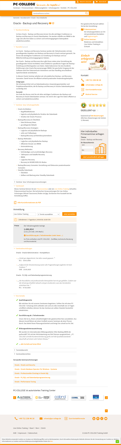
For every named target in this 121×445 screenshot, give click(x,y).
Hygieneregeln (92, 36)
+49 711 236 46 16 (93, 80)
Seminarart (20, 186)
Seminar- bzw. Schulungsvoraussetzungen (31, 182)
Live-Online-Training (61, 189)
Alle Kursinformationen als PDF (29, 202)
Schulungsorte (54, 8)
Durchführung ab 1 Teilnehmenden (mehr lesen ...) (44, 235)
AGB (14, 433)
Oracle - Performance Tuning (25, 382)
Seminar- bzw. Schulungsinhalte (27, 105)
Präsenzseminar (42, 189)
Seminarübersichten (23, 354)
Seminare (16, 8)
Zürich (43, 428)
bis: (83, 150)
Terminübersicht (22, 350)
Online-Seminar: (90, 39)
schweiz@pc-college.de (94, 85)
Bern (37, 428)
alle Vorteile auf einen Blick (31, 344)
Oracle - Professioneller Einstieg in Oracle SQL (31, 373)
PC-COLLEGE (72, 8)
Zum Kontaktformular (94, 89)
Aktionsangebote (41, 8)
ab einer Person (66, 321)
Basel (32, 428)
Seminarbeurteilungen (24, 248)
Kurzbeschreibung (22, 30)
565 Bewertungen (97, 116)
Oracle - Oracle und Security (25, 365)
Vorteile (63, 8)
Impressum (22, 433)
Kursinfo (22, 47)
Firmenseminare (27, 8)
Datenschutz (32, 433)
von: (83, 145)
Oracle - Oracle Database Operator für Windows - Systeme (36, 369)
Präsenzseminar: (90, 29)
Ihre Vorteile (20, 296)
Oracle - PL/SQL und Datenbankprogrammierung (34, 275)
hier (46, 193)
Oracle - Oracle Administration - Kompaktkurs (33, 253)
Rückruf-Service (91, 94)
